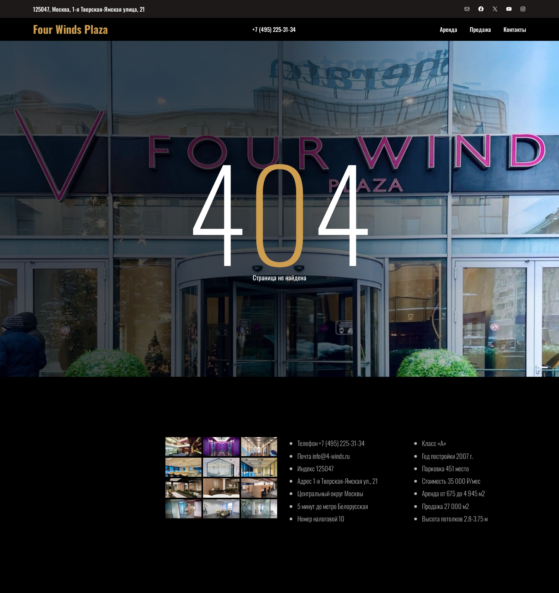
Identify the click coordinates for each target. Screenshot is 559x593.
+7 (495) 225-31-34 (274, 29)
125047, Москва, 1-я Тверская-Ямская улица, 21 (89, 9)
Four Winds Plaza (70, 29)
